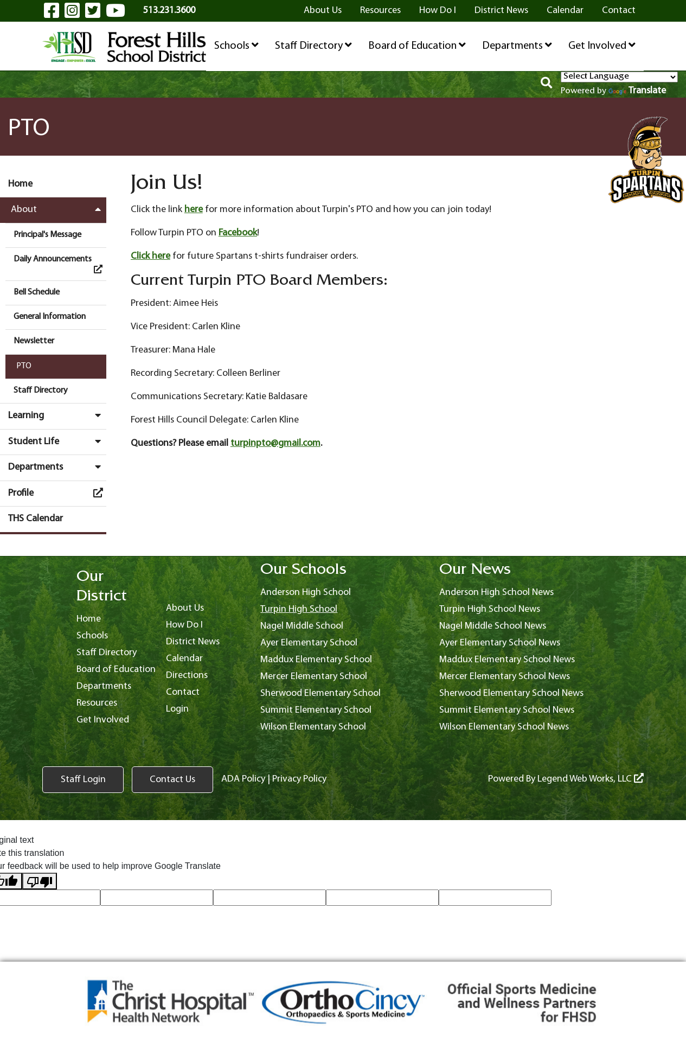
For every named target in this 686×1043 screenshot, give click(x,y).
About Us (323, 10)
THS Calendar (35, 519)
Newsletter (34, 341)
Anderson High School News (496, 592)
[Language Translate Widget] (619, 77)
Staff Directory (313, 46)
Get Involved (602, 46)
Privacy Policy (299, 779)
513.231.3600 (169, 10)
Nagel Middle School (301, 626)
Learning (57, 415)
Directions (187, 675)
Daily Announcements (60, 264)
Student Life (57, 441)
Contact (619, 10)
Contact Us (172, 780)
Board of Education (417, 46)
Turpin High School (298, 609)
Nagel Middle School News (492, 626)
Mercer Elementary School (313, 676)
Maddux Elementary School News (507, 660)
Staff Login (83, 780)
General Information (50, 316)
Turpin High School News (489, 609)
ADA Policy (243, 779)
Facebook (238, 233)
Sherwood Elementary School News (511, 693)
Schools (236, 46)
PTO (23, 366)
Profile (57, 493)
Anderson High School (305, 592)
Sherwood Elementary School (320, 693)
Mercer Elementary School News (504, 676)
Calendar (565, 10)
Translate (637, 91)
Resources (380, 10)
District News (501, 10)
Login (177, 709)
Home (20, 184)
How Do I (437, 10)
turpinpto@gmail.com (275, 443)
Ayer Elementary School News (499, 643)
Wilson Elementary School (313, 727)
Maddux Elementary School (316, 660)
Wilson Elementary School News (504, 727)
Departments (517, 46)
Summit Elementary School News (506, 710)
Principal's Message (47, 235)
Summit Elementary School (315, 710)
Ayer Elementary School (308, 643)
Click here (150, 256)
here (193, 209)
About (58, 209)
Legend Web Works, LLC (590, 779)
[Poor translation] (39, 881)
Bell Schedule (37, 292)
